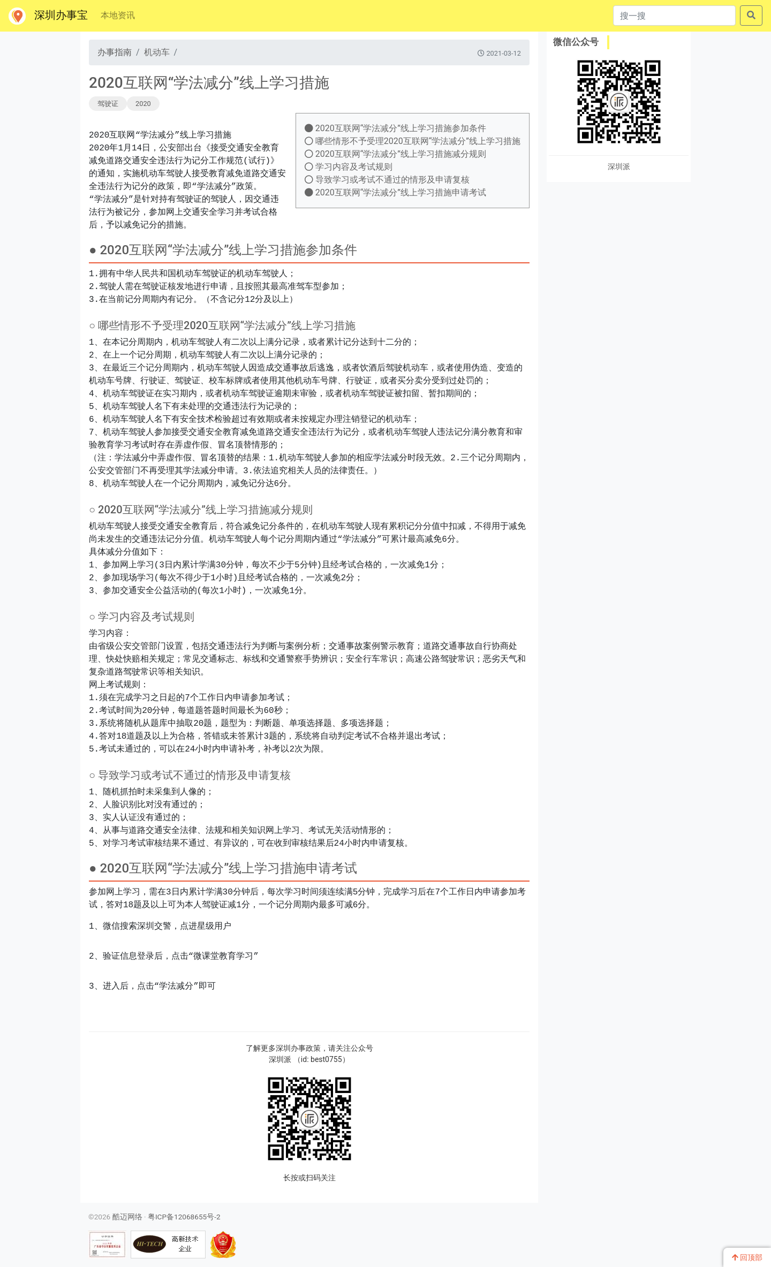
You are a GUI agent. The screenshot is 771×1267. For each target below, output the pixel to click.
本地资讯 (118, 15)
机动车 (157, 52)
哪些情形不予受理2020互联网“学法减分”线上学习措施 (412, 141)
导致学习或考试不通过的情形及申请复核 (387, 180)
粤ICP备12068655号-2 (184, 1216)
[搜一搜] (674, 15)
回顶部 (747, 1257)
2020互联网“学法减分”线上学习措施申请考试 (395, 192)
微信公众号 (576, 41)
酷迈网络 (127, 1216)
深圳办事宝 (48, 16)
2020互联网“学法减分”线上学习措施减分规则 (395, 154)
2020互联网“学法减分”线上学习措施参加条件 (395, 128)
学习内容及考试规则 (348, 167)
